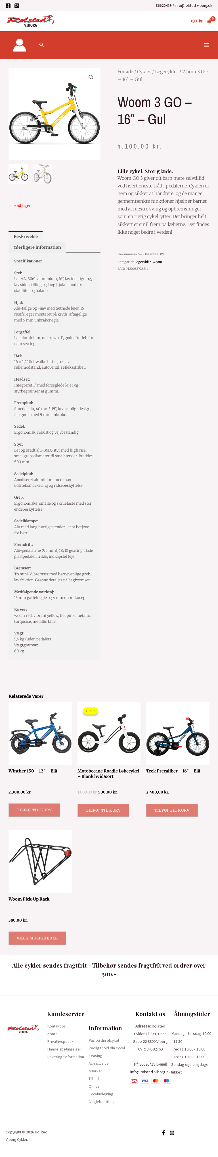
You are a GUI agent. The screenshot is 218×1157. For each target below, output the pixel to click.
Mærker (95, 1071)
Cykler (144, 71)
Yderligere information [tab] (37, 247)
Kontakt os (56, 1026)
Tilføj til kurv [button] (34, 810)
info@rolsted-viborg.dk (193, 5)
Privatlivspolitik (60, 1041)
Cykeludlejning (101, 1094)
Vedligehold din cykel (107, 1048)
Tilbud (94, 1078)
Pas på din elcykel (104, 1040)
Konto (52, 1033)
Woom (157, 262)
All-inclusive (99, 1063)
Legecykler (166, 71)
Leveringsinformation (65, 1056)
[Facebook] (8, 5)
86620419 (164, 5)
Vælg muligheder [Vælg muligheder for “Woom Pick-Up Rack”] (37, 938)
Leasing (95, 1055)
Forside (125, 71)
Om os (94, 1086)
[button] (91, 77)
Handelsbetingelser (64, 1049)
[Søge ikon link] (41, 45)
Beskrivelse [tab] (26, 236)
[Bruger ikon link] (19, 45)
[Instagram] (16, 5)
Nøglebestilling (102, 1101)
